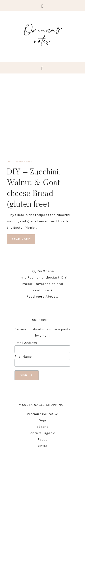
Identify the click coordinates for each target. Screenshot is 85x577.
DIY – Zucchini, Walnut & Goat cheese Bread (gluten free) (33, 187)
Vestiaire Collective (42, 414)
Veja (42, 420)
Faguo (43, 439)
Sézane (42, 427)
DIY (9, 161)
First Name (23, 356)
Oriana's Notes (42, 34)
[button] (42, 5)
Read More (21, 239)
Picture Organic (42, 433)
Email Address (26, 343)
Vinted (42, 446)
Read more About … (43, 296)
